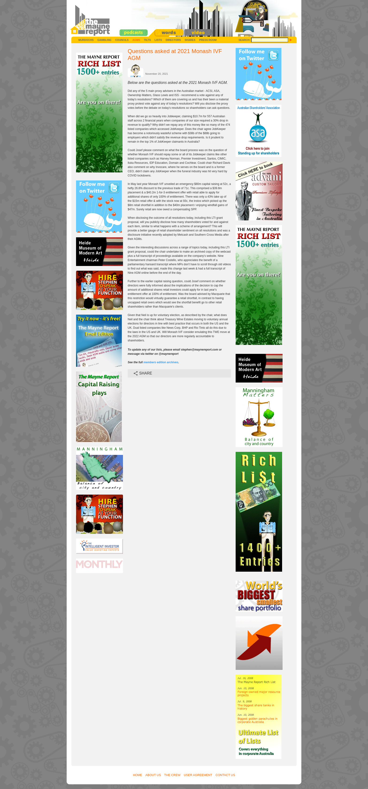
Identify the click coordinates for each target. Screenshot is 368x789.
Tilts (147, 40)
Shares (190, 40)
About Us (153, 775)
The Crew (172, 775)
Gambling (104, 40)
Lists (158, 40)
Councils (122, 40)
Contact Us (225, 775)
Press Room (208, 40)
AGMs (136, 40)
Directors (173, 40)
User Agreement (198, 775)
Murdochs (86, 40)
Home (137, 775)
